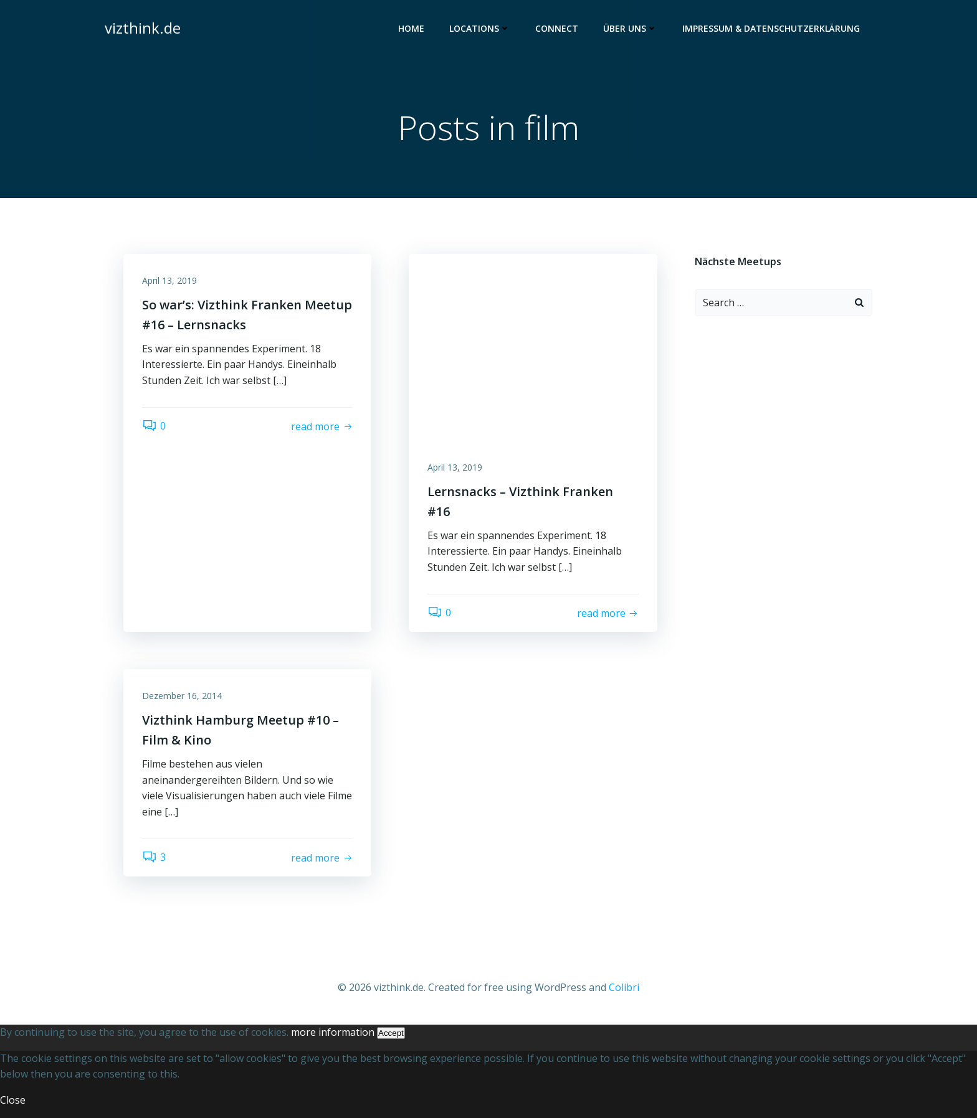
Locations (479, 28)
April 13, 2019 (169, 280)
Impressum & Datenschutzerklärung (771, 28)
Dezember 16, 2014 (182, 696)
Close (13, 1100)
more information (332, 1032)
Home (411, 28)
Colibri (624, 987)
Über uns (630, 28)
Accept (391, 1033)
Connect (556, 28)
